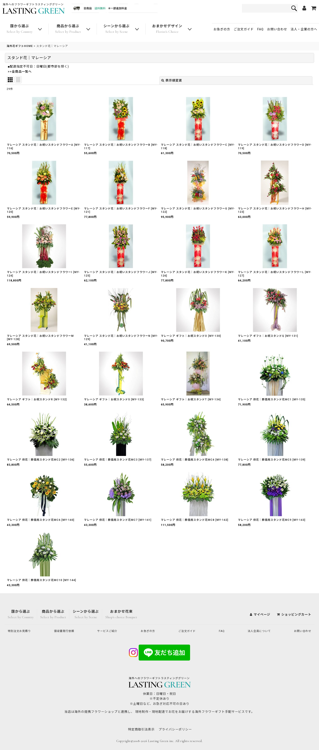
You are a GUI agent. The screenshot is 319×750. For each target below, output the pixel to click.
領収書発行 (66, 631)
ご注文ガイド (244, 29)
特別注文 (21, 631)
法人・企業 (304, 29)
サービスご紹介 (109, 631)
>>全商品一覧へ (20, 71)
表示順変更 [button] (171, 80)
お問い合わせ (277, 29)
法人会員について (258, 631)
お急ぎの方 (222, 29)
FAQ (260, 29)
